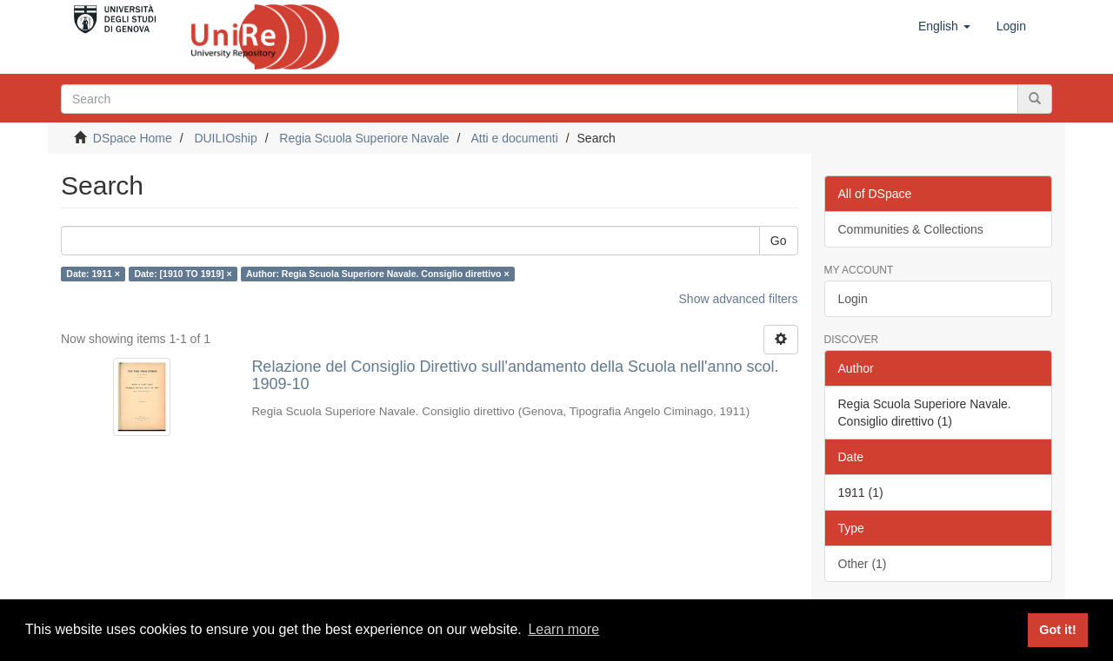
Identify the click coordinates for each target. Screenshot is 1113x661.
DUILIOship (225, 138)
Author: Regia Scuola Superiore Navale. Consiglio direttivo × (378, 273)
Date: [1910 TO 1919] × (182, 273)
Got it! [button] (1057, 630)
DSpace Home (132, 138)
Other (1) (862, 564)
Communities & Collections (910, 229)
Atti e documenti (513, 138)
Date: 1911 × (93, 273)
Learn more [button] (563, 629)
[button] (944, 26)
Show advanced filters (738, 299)
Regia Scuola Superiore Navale (364, 138)
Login (853, 299)
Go (778, 241)
